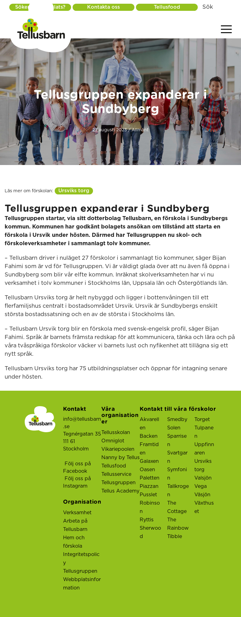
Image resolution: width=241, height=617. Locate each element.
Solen (173, 427)
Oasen (147, 469)
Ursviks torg (73, 190)
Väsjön (202, 494)
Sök (207, 7)
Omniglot (112, 440)
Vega (200, 486)
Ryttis (147, 519)
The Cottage (177, 507)
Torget (202, 419)
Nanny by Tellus (120, 457)
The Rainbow (178, 524)
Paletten (149, 478)
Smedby (177, 419)
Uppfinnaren (204, 448)
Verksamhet (77, 512)
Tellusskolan (115, 432)
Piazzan (149, 486)
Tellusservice (116, 474)
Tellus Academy (120, 491)
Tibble (174, 536)
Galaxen (149, 461)
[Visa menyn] (226, 29)
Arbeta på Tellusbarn (75, 525)
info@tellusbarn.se (82, 423)
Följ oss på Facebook (77, 467)
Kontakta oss (103, 7)
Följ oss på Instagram (77, 482)
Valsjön (203, 478)
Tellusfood (167, 7)
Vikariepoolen (117, 449)
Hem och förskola (74, 542)
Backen (149, 436)
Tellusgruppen (80, 571)
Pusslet (148, 494)
